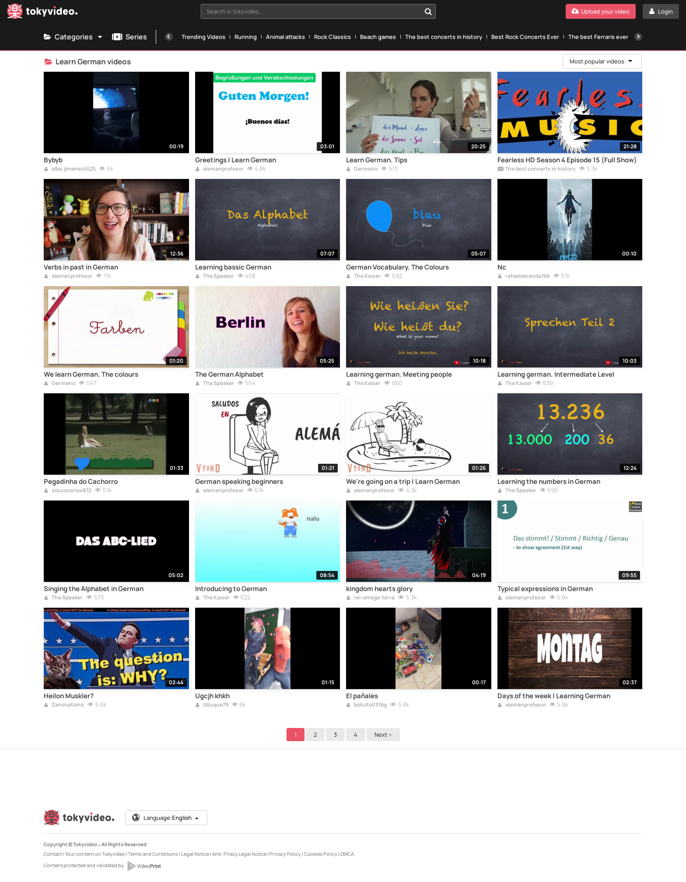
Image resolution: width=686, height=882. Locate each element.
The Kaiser (363, 276)
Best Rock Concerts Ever (525, 37)
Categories (73, 37)
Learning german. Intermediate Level (555, 374)
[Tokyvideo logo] (42, 13)
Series (129, 37)
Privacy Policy (285, 853)
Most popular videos (602, 61)
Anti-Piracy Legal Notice (239, 853)
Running (245, 37)
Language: (166, 818)
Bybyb (53, 160)
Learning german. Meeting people (399, 374)
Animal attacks (285, 37)
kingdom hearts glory (379, 588)
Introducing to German (231, 588)
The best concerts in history (443, 37)
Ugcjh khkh (212, 696)
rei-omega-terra (370, 598)
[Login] (661, 11)
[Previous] (169, 37)
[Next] (638, 37)
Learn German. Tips (376, 160)
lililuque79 (211, 705)
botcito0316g (366, 705)
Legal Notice (195, 853)
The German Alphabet (229, 374)
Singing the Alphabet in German (94, 588)
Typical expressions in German (545, 588)
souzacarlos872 (67, 491)
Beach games (378, 37)
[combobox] (318, 11)
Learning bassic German (233, 267)
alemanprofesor (219, 169)
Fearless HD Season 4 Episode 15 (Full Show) (567, 160)
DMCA (347, 853)
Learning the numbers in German (548, 481)
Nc (501, 267)
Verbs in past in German (81, 267)
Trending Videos (203, 37)
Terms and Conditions (153, 853)
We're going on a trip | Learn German (403, 481)
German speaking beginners (239, 481)
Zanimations (64, 705)
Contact (53, 853)
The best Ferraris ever (598, 37)
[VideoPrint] (143, 866)
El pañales (362, 696)
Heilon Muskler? (69, 696)
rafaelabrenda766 (523, 276)
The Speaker (214, 276)
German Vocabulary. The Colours (397, 267)
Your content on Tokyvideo (95, 853)
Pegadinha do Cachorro (81, 481)
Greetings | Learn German (235, 160)
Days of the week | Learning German (553, 696)
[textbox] (311, 11)
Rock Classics (332, 37)
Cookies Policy (320, 853)
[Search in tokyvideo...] (428, 11)
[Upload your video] (601, 11)
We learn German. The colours (91, 374)
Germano (362, 169)
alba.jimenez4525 (70, 169)
